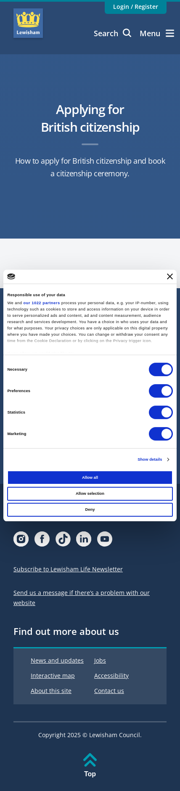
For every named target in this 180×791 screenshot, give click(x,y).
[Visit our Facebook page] (42, 541)
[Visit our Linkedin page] (83, 541)
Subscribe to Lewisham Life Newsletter (68, 569)
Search (112, 33)
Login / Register (135, 7)
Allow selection (90, 493)
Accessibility (111, 676)
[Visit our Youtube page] (104, 541)
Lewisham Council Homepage (28, 23)
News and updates (57, 660)
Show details (150, 459)
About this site (51, 691)
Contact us (109, 691)
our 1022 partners (42, 303)
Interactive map (53, 676)
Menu (157, 33)
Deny (90, 509)
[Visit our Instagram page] (21, 541)
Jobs (100, 660)
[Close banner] (170, 277)
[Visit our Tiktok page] (63, 541)
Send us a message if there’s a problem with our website (81, 598)
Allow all (90, 477)
